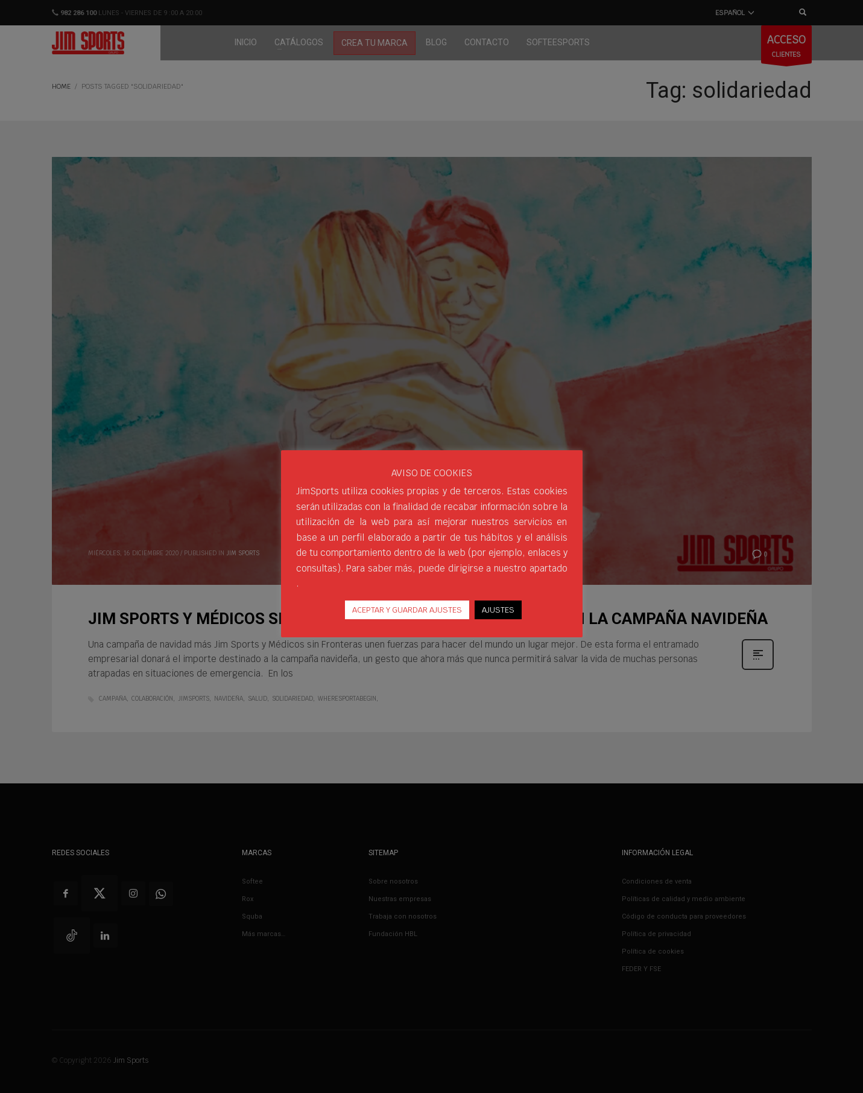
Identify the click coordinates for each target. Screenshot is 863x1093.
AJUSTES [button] (498, 610)
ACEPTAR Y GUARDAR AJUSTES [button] (407, 610)
